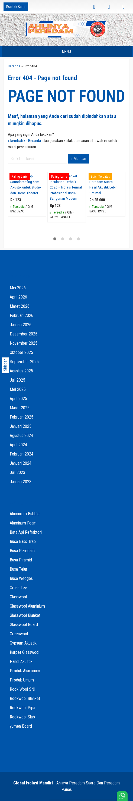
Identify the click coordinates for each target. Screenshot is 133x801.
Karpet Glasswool (24, 652)
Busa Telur (18, 569)
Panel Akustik (21, 661)
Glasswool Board (24, 624)
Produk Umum (22, 680)
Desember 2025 (23, 334)
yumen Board (21, 726)
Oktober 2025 (21, 352)
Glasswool (18, 596)
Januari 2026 (20, 324)
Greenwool (19, 633)
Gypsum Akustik (23, 643)
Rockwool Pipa (22, 707)
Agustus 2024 (21, 435)
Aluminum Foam (23, 523)
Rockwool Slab (22, 717)
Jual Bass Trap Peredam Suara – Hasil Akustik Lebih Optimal (103, 184)
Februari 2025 (21, 417)
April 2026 (18, 297)
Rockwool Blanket (25, 698)
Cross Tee (18, 587)
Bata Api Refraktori (26, 532)
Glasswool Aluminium (27, 606)
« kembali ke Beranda (24, 140)
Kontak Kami (15, 6)
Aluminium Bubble (25, 513)
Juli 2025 (17, 380)
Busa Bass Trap (23, 541)
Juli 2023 (17, 472)
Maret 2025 (20, 407)
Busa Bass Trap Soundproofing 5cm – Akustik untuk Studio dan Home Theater (26, 184)
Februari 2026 (21, 315)
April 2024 (18, 444)
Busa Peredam (22, 550)
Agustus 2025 (21, 370)
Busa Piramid (21, 560)
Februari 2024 (21, 454)
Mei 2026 (18, 287)
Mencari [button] (78, 158)
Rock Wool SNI (22, 689)
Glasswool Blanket (25, 615)
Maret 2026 (20, 306)
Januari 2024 (20, 463)
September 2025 (24, 361)
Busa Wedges (21, 578)
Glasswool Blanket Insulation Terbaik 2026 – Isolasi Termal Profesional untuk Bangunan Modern (66, 187)
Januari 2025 (20, 426)
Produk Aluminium (25, 670)
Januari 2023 (20, 481)
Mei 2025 (18, 389)
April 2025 (18, 398)
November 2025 (23, 343)
